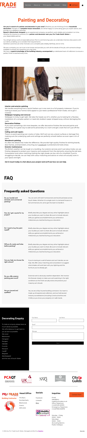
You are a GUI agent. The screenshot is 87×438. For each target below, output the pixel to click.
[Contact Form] (76, 394)
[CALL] (43, 60)
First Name (35, 317)
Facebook (39, 398)
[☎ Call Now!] (74, 5)
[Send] (58, 343)
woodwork (42, 145)
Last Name (62, 317)
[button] (28, 5)
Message (34, 331)
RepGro (40, 431)
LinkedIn (39, 400)
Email (33, 324)
